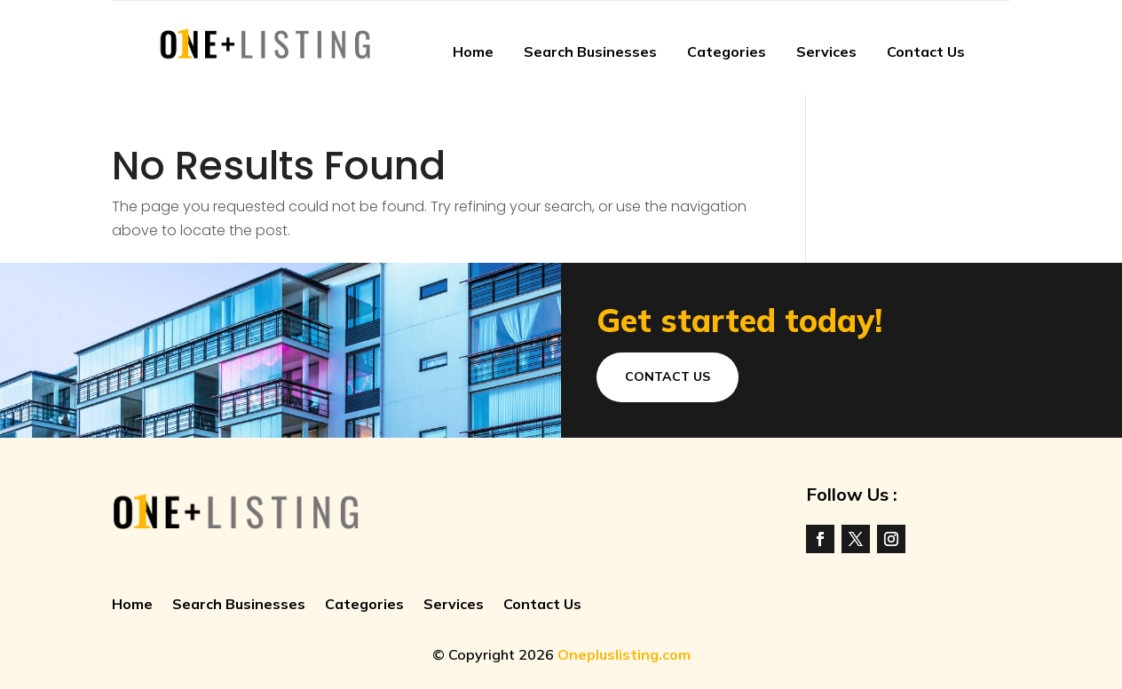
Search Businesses (590, 51)
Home (473, 51)
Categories (726, 51)
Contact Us (926, 51)
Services (826, 51)
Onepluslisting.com (624, 654)
